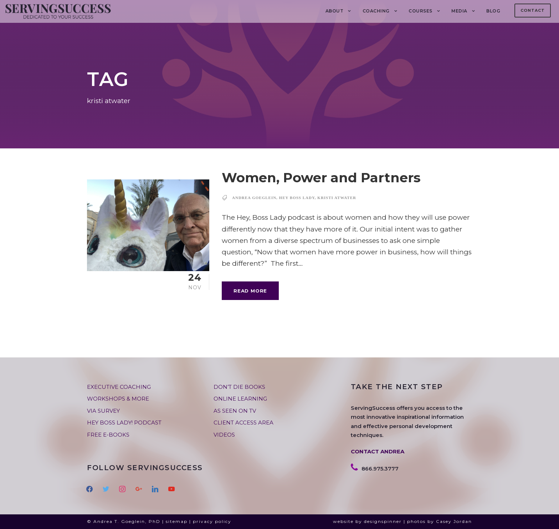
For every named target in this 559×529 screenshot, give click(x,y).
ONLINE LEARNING (240, 398)
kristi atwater (336, 197)
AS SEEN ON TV (235, 410)
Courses (420, 11)
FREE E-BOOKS (108, 434)
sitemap (177, 521)
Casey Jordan (454, 521)
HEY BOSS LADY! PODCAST (124, 422)
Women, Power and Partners (321, 177)
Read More (250, 291)
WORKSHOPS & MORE (118, 398)
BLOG (493, 11)
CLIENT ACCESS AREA (243, 422)
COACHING (376, 11)
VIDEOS (224, 434)
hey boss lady (297, 197)
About (334, 11)
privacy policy (212, 521)
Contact (532, 10)
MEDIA (459, 11)
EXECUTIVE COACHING (119, 386)
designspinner (383, 521)
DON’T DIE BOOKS (239, 386)
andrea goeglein (254, 197)
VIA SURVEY (103, 410)
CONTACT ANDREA (377, 451)
